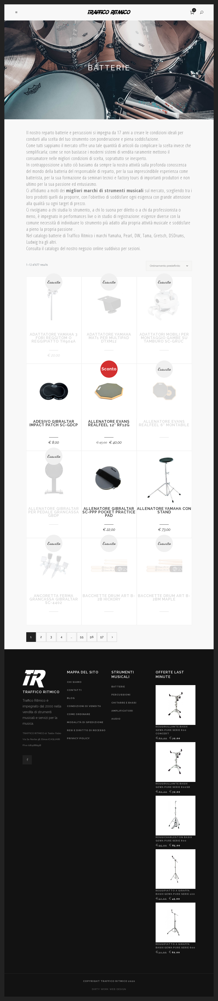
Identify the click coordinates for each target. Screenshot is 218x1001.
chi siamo (74, 682)
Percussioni (121, 694)
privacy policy (78, 738)
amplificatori (122, 710)
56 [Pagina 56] (92, 637)
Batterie (118, 686)
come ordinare (78, 714)
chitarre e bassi (124, 702)
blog (71, 698)
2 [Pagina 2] (41, 637)
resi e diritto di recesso (86, 730)
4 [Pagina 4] (61, 637)
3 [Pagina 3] (51, 637)
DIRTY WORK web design (109, 989)
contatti (74, 690)
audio (116, 719)
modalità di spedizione (85, 722)
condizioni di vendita (84, 706)
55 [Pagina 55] (82, 637)
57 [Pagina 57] (102, 637)
